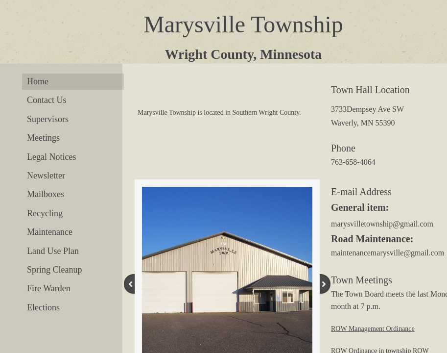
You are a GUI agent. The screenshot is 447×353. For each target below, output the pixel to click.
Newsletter (46, 175)
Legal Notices (51, 157)
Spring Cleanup (54, 270)
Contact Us (47, 100)
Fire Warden (49, 288)
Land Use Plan (53, 251)
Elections (43, 307)
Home (37, 81)
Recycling (45, 213)
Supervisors (48, 119)
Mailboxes (45, 194)
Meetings (43, 138)
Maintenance (49, 232)
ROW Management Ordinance (373, 328)
